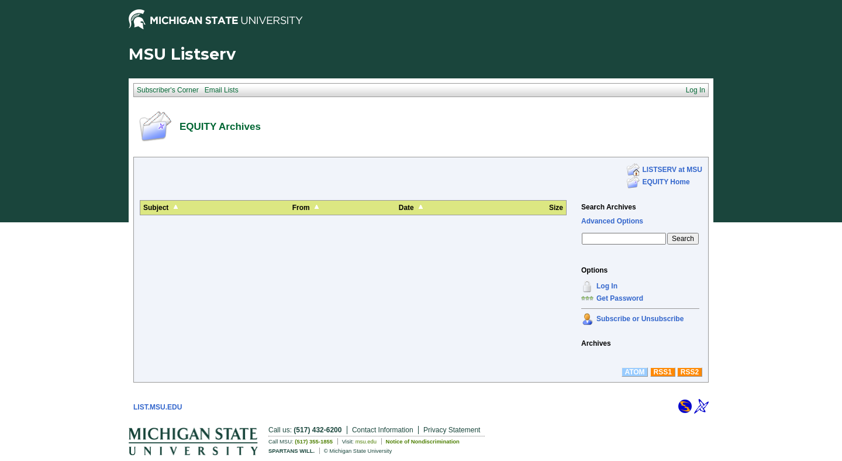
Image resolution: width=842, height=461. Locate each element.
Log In (606, 286)
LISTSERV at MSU (672, 170)
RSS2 (690, 372)
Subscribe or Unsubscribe (640, 319)
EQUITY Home (666, 182)
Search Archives (608, 207)
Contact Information (382, 430)
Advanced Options (612, 221)
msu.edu (366, 441)
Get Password (619, 298)
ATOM (634, 372)
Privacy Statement (451, 430)
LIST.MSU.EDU (157, 407)
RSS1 (663, 372)
